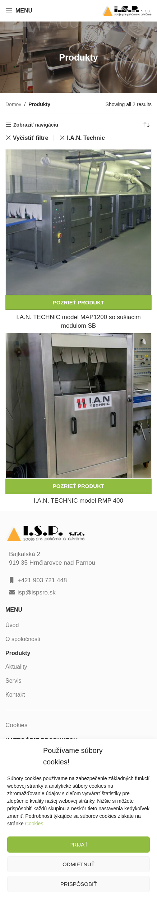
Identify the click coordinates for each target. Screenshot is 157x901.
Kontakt (15, 695)
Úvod (12, 625)
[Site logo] (127, 10)
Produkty (17, 653)
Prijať (78, 844)
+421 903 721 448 (42, 580)
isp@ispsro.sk (37, 592)
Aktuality (16, 667)
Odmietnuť (78, 864)
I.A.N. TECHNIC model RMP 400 (78, 500)
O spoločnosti (22, 639)
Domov (13, 104)
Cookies (34, 823)
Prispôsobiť (78, 884)
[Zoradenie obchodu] (146, 124)
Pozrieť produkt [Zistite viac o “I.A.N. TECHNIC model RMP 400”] (78, 486)
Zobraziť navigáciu (35, 125)
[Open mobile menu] (19, 11)
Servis (13, 681)
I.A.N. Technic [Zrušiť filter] (86, 137)
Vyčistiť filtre (31, 138)
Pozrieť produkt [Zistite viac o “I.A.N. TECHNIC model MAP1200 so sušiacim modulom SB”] (78, 302)
